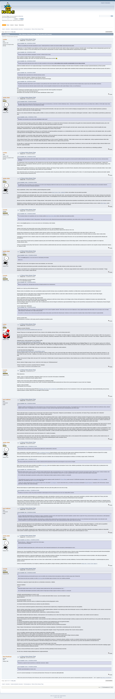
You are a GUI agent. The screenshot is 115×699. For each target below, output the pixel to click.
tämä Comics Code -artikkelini (58, 192)
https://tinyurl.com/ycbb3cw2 (106, 677)
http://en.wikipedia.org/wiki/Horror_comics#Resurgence (29, 341)
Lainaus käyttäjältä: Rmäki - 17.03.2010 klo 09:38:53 (26, 101)
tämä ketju (44, 465)
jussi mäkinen (6, 399)
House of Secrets (101, 479)
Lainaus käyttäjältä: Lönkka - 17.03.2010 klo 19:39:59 (27, 182)
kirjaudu (15, 16)
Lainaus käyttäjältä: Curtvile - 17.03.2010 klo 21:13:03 (27, 446)
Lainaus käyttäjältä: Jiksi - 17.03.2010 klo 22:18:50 (26, 512)
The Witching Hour (36, 480)
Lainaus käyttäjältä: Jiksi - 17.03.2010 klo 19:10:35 (26, 156)
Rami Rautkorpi (7, 656)
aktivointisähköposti (8, 17)
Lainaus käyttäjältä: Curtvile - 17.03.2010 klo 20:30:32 (27, 255)
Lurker (4, 324)
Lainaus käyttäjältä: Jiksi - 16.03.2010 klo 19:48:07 (26, 43)
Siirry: (99, 687)
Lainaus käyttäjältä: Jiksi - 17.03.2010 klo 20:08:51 (26, 213)
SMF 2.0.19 (52, 695)
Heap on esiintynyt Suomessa (43, 452)
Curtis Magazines (54, 482)
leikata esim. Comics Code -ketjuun (89, 563)
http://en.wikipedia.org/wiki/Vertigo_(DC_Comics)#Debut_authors (31, 351)
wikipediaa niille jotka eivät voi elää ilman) (48, 388)
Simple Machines (63, 695)
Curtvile (5, 209)
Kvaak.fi (102, 2)
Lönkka (5, 39)
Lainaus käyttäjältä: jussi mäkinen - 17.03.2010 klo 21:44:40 (28, 490)
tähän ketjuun (103, 203)
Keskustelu (107, 2)
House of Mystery (64, 479)
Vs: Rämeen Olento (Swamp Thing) (28, 39)
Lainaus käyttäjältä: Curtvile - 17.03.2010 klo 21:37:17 (27, 459)
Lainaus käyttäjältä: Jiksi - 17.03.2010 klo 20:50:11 (26, 282)
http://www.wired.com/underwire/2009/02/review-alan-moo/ (29, 329)
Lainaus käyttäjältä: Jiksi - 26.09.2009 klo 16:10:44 (26, 469)
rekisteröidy (21, 16)
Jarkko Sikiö (6, 97)
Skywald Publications (88, 482)
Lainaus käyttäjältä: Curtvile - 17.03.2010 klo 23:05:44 (27, 660)
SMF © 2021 (57, 695)
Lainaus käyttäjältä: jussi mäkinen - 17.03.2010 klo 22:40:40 (28, 539)
